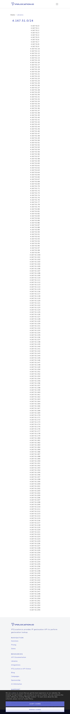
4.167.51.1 (35, 28)
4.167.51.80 (35, 209)
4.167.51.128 (35, 319)
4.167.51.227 (35, 546)
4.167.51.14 (35, 58)
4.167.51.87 (35, 225)
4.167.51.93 (35, 239)
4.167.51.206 (35, 498)
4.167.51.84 (35, 218)
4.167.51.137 (35, 340)
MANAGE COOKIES (35, 709)
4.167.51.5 (35, 37)
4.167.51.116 (35, 291)
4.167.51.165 (35, 404)
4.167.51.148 (35, 365)
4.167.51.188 (35, 456)
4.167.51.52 (35, 145)
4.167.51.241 (35, 578)
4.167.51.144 (35, 356)
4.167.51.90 (35, 232)
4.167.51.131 (35, 326)
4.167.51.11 (35, 51)
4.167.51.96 (35, 246)
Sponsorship (15, 680)
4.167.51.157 (35, 385)
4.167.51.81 (35, 211)
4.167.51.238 (35, 571)
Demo (13, 649)
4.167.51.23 (35, 78)
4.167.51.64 (35, 172)
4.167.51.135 (35, 335)
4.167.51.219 (35, 527)
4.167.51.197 (35, 477)
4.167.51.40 (35, 117)
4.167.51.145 (35, 358)
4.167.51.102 (35, 259)
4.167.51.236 (35, 566)
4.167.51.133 (35, 330)
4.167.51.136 (35, 337)
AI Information (16, 684)
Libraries (14, 661)
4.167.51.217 (35, 523)
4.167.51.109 (35, 275)
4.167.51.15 (35, 60)
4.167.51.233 (35, 559)
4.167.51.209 (35, 504)
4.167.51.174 (35, 424)
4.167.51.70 (35, 186)
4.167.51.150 (35, 369)
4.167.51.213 (35, 514)
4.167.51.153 (35, 376)
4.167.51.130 (35, 324)
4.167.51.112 (35, 282)
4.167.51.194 (35, 470)
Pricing (13, 645)
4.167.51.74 (35, 195)
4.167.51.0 (35, 26)
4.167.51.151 (35, 372)
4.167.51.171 (35, 417)
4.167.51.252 (35, 603)
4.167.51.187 (35, 454)
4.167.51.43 (35, 124)
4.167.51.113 (35, 285)
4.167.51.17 (35, 65)
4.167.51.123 (35, 308)
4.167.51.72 (35, 191)
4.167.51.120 (35, 301)
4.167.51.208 (35, 502)
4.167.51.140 (35, 346)
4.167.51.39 (35, 115)
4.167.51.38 (35, 113)
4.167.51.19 (35, 69)
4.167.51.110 (35, 278)
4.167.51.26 (35, 85)
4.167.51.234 (35, 562)
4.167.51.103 (35, 262)
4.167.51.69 (35, 184)
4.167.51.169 (35, 413)
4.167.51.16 (35, 62)
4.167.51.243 (35, 582)
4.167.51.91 (35, 234)
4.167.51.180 (35, 438)
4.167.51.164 (35, 401)
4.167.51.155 (35, 381)
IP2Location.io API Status (21, 669)
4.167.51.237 (35, 569)
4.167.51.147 (35, 362)
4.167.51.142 (35, 351)
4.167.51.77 (35, 202)
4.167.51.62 (35, 168)
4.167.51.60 (35, 163)
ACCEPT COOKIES (35, 704)
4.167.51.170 (35, 415)
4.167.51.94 (35, 241)
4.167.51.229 (35, 550)
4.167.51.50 (35, 140)
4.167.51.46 (35, 131)
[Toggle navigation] (57, 4)
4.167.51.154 (35, 379)
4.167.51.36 (35, 108)
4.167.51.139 (35, 344)
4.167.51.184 (35, 447)
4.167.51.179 (35, 436)
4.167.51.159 (35, 390)
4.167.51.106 (35, 269)
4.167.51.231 (35, 555)
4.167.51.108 (35, 273)
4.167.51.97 (35, 248)
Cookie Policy (28, 699)
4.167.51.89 (35, 230)
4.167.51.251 (35, 601)
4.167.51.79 (35, 207)
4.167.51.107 (35, 271)
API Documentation (18, 657)
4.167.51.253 (35, 605)
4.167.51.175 (35, 427)
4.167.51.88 (35, 227)
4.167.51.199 (35, 482)
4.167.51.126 (35, 314)
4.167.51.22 (35, 76)
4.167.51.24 (35, 81)
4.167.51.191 (35, 463)
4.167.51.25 (35, 83)
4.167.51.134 (35, 333)
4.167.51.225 (35, 541)
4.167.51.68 (35, 182)
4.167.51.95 (35, 243)
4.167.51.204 (35, 493)
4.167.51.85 (35, 220)
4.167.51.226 (35, 543)
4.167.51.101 (35, 257)
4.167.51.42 (35, 122)
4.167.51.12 (35, 53)
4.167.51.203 (35, 491)
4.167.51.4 (35, 35)
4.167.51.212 (35, 511)
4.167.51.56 (35, 154)
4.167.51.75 (35, 198)
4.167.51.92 (35, 237)
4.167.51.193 (35, 468)
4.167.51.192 (35, 466)
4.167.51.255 (35, 610)
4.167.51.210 (35, 507)
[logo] (35, 624)
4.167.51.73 (35, 193)
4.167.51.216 (35, 521)
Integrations (15, 665)
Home (12, 15)
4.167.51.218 (35, 525)
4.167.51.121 (35, 303)
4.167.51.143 (35, 353)
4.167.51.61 (35, 166)
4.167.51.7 (35, 42)
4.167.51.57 (35, 156)
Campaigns (15, 676)
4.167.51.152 (35, 374)
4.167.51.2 (35, 30)
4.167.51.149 (35, 367)
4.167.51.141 (35, 349)
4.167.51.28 (35, 90)
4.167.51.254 (35, 608)
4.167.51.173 (35, 422)
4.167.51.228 (35, 548)
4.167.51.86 (35, 223)
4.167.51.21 (35, 74)
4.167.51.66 (35, 177)
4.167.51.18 (35, 67)
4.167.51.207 (35, 500)
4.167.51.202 (35, 488)
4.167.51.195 (35, 472)
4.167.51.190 (35, 461)
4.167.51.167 (35, 408)
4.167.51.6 (35, 40)
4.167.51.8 (35, 44)
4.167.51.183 (35, 445)
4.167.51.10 (35, 49)
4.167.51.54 (35, 149)
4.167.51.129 (35, 321)
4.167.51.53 (35, 147)
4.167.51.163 (35, 399)
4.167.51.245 (35, 587)
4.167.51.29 (35, 92)
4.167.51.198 (35, 479)
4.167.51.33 (35, 101)
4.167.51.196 (35, 475)
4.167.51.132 (35, 328)
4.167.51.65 (35, 175)
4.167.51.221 (35, 532)
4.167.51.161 (35, 395)
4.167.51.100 (35, 255)
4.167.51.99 (35, 253)
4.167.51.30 (35, 95)
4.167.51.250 (35, 598)
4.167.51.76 (35, 200)
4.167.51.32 (35, 99)
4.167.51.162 (35, 397)
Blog (13, 673)
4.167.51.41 (35, 120)
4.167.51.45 (35, 129)
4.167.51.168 (35, 411)
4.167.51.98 (35, 250)
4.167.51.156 (35, 383)
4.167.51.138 (35, 342)
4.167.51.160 (35, 392)
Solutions (14, 641)
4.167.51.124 (35, 310)
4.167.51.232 (35, 557)
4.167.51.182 (35, 443)
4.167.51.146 (35, 360)
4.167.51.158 (35, 388)
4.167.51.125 (35, 312)
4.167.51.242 (35, 580)
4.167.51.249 (35, 596)
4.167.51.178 (35, 433)
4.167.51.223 (35, 537)
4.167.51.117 (35, 294)
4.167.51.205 (35, 495)
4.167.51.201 (35, 486)
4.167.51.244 (35, 585)
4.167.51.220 (35, 530)
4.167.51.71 (35, 188)
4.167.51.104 (35, 264)
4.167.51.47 (35, 133)
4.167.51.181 (35, 440)
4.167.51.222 (35, 534)
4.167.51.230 (35, 553)
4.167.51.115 (35, 289)
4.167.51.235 (35, 564)
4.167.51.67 (35, 179)
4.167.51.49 (35, 138)
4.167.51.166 (35, 406)
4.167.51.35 (35, 106)
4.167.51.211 (35, 509)
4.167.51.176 (35, 429)
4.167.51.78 (35, 204)
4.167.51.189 (35, 459)
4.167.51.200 (35, 484)
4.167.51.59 (35, 161)
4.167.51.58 (35, 159)
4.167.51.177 (35, 431)
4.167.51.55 (35, 152)
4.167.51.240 (35, 575)
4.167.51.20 (35, 72)
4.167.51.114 (35, 287)
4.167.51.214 (35, 516)
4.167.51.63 (35, 170)
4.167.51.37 (35, 111)
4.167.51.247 (35, 592)
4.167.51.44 (35, 127)
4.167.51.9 (35, 46)
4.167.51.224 (35, 539)
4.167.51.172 (35, 420)
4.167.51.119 (35, 298)
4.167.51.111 (35, 280)
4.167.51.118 (35, 296)
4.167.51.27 (35, 88)
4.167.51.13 (35, 56)
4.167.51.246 (35, 589)
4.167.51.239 (35, 573)
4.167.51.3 (35, 33)
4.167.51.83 (35, 216)
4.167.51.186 (35, 452)
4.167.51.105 (35, 266)
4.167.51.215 (35, 518)
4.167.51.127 (35, 317)
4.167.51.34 (35, 104)
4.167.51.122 (35, 305)
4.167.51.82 (35, 214)
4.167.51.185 (35, 450)
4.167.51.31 (35, 97)
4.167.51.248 (35, 594)
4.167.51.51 (35, 143)
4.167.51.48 (35, 136)
